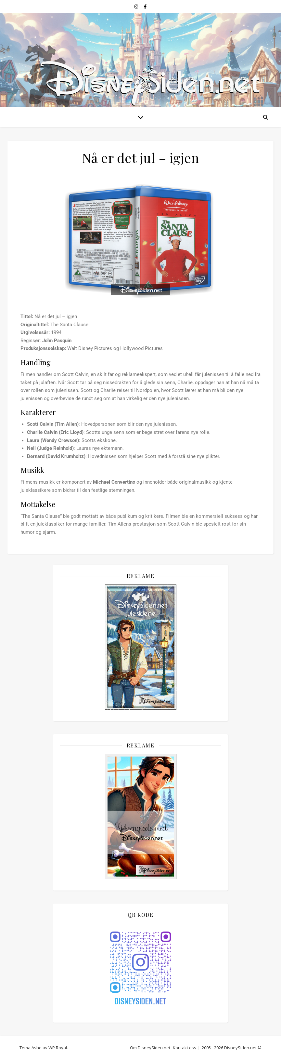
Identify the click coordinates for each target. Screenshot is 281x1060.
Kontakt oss (184, 1048)
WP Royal (57, 1048)
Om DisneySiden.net (150, 1048)
